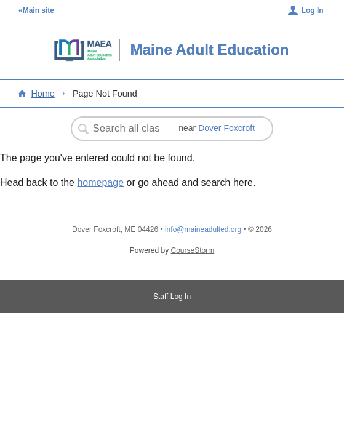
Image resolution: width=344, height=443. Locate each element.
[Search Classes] (127, 129)
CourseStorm (193, 250)
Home (42, 93)
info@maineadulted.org (203, 229)
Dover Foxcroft (226, 128)
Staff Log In (172, 296)
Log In (313, 10)
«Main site (36, 10)
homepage (100, 182)
